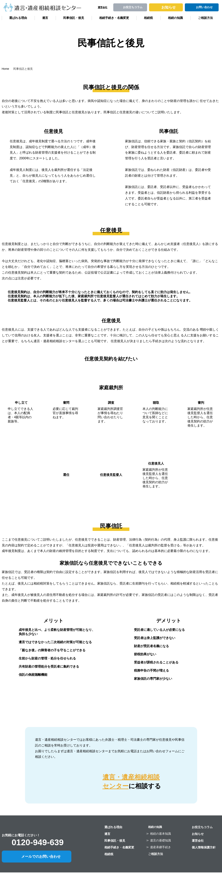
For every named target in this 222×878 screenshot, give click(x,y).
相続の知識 (175, 17)
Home (5, 68)
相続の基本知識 (160, 833)
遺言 (45, 17)
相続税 (148, 17)
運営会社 (198, 840)
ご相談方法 (205, 17)
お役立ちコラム (202, 827)
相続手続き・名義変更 (114, 17)
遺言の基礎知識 (160, 840)
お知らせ (198, 833)
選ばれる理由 (18, 17)
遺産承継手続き (160, 847)
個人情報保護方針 (204, 847)
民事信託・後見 (73, 17)
